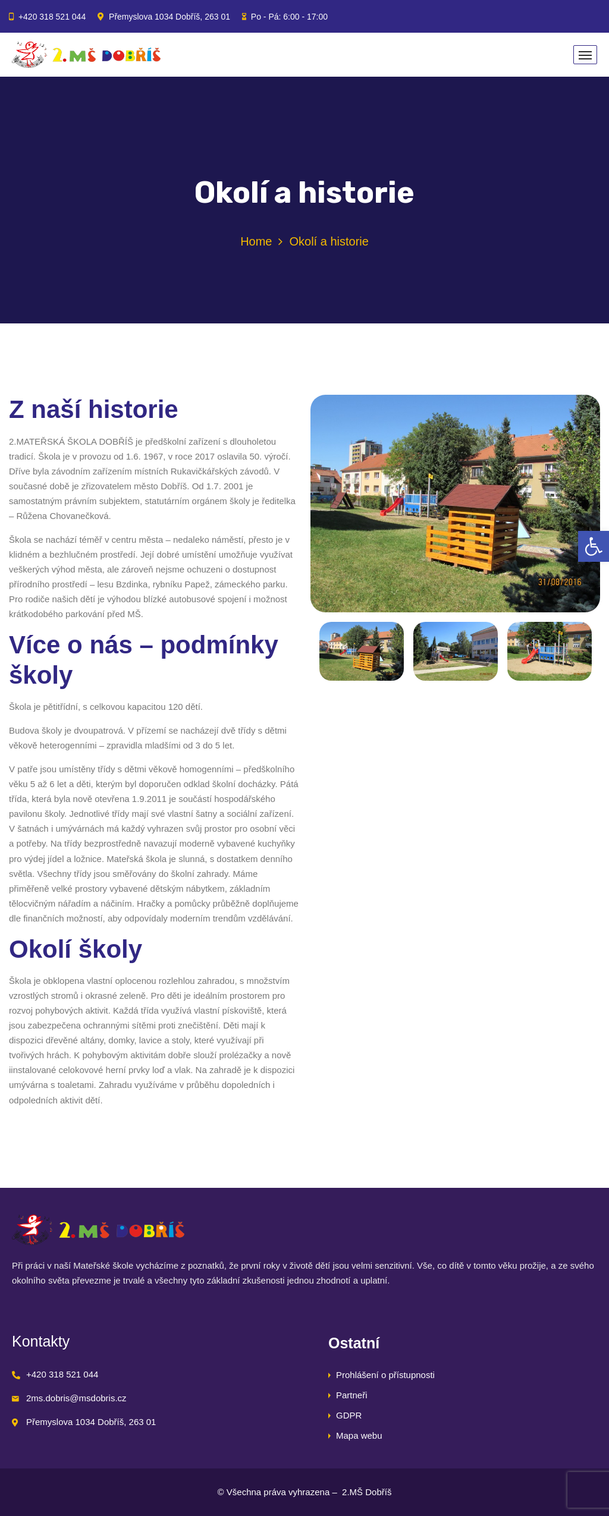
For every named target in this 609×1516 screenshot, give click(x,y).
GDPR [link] (349, 1415)
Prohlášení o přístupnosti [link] (385, 1375)
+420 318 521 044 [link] (52, 16)
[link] (593, 546)
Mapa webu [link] (359, 1435)
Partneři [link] (352, 1395)
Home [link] (256, 241)
